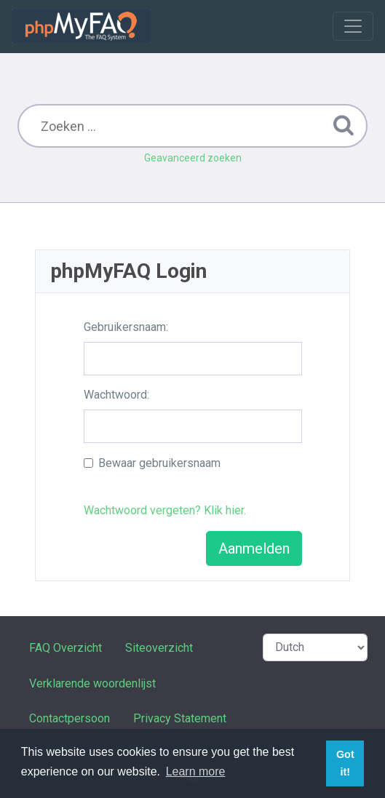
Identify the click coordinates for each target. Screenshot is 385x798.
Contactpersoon (69, 718)
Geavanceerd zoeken (193, 158)
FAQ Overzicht (65, 648)
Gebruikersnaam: (126, 327)
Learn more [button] (196, 771)
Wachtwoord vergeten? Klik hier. (165, 510)
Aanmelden (254, 548)
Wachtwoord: (116, 395)
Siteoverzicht (159, 648)
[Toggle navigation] (353, 26)
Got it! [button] (345, 763)
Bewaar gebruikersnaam (159, 463)
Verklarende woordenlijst (92, 683)
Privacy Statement (179, 718)
